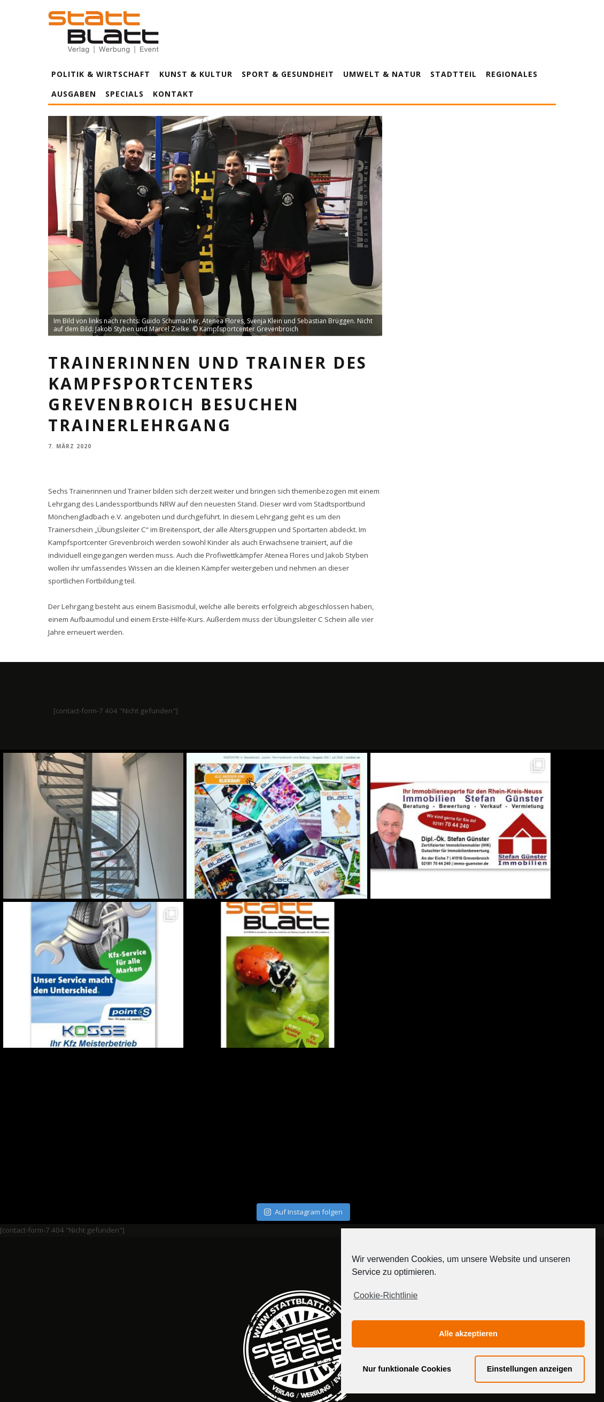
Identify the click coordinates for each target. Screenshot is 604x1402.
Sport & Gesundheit (288, 74)
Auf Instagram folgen (303, 1062)
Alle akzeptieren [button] (468, 1333)
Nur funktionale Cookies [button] (407, 1369)
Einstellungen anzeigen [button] (529, 1369)
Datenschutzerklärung (303, 1294)
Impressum (187, 1294)
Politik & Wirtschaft (100, 74)
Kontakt (173, 94)
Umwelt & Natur (382, 74)
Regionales (512, 74)
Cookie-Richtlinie (385, 1295)
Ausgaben (73, 94)
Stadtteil (453, 74)
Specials (124, 94)
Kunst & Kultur (196, 74)
